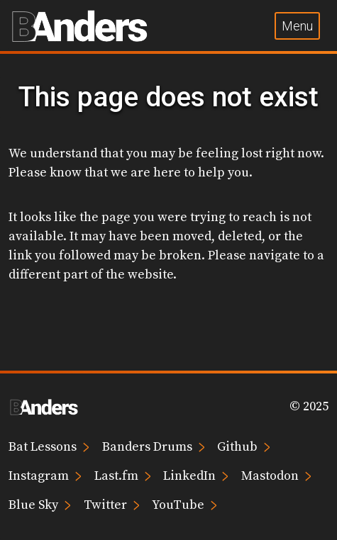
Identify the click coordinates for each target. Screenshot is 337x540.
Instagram (45, 475)
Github (243, 446)
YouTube (184, 504)
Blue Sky (40, 504)
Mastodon (276, 475)
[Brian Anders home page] (79, 25)
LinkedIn (195, 475)
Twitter (112, 504)
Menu (297, 25)
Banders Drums (153, 446)
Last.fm (122, 475)
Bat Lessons (49, 446)
